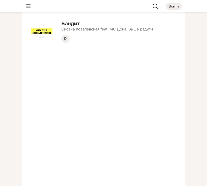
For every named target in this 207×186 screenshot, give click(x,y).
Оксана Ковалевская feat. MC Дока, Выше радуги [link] (107, 29)
